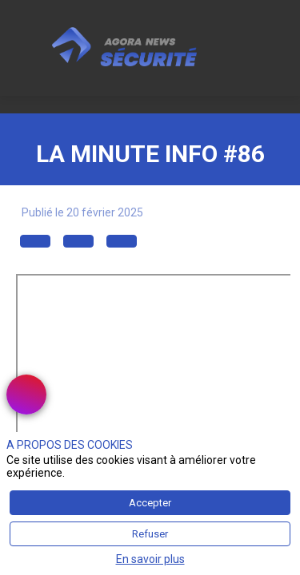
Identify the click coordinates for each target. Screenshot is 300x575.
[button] (35, 242)
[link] (26, 394)
